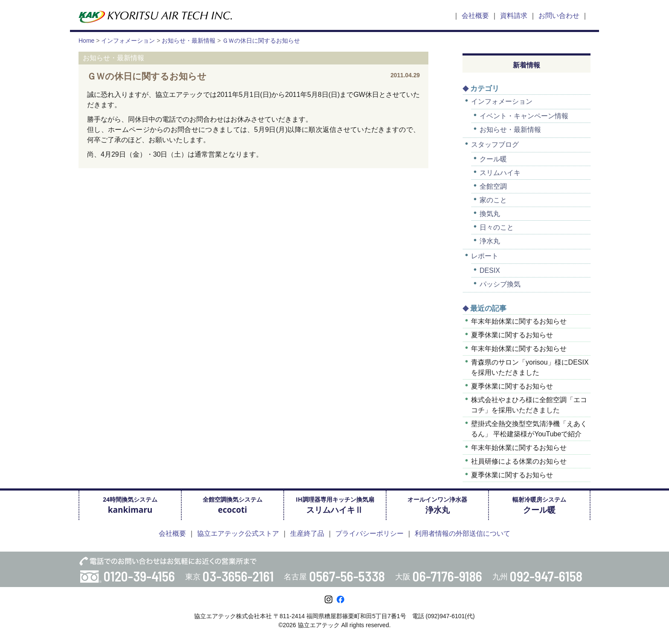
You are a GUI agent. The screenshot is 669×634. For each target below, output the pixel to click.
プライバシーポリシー (369, 533)
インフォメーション (501, 101)
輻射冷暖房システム (539, 505)
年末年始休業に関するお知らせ (519, 321)
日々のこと (497, 227)
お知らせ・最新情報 (510, 129)
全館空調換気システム (232, 505)
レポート (484, 256)
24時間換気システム (130, 505)
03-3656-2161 (238, 576)
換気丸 (490, 213)
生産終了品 (307, 533)
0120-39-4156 (139, 576)
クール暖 (493, 159)
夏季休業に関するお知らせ (512, 335)
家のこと (493, 200)
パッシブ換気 (500, 284)
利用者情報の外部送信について (462, 533)
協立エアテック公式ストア (238, 533)
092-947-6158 (546, 576)
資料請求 (513, 15)
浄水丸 (490, 241)
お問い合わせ (558, 15)
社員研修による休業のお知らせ (519, 461)
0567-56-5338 (347, 576)
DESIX (490, 270)
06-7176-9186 (447, 576)
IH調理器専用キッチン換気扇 (335, 505)
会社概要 (475, 15)
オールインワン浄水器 (437, 505)
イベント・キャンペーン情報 (524, 116)
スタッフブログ (495, 144)
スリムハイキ (500, 172)
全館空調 (493, 186)
